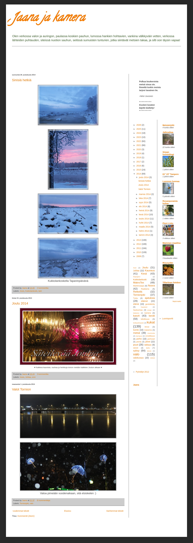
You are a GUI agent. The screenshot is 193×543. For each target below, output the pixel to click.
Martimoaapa (138, 286)
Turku (135, 298)
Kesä (144, 273)
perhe (139, 339)
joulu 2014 (144, 177)
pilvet (147, 341)
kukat (151, 322)
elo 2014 (143, 206)
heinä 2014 (144, 210)
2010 (139, 252)
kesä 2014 (144, 214)
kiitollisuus (145, 319)
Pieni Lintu (168, 223)
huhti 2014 (144, 222)
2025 (139, 129)
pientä (138, 342)
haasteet (144, 307)
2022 (139, 141)
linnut (147, 327)
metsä (136, 333)
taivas (149, 351)
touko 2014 (144, 218)
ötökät (152, 358)
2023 (139, 137)
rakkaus (148, 345)
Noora (151, 285)
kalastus (136, 313)
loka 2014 (144, 198)
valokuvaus (138, 358)
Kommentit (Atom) (26, 516)
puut (135, 344)
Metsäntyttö (168, 125)
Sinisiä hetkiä (21, 80)
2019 (139, 153)
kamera (148, 313)
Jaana (136, 385)
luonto (136, 330)
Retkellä (137, 291)
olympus (139, 336)
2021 (139, 145)
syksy (136, 350)
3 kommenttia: (43, 374)
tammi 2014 (144, 235)
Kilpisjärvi (136, 277)
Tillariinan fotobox (172, 282)
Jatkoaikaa (168, 132)
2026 (139, 125)
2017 (139, 161)
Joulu (22, 291)
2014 (139, 174)
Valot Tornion (21, 389)
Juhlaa (28, 377)
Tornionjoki (24, 503)
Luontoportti (167, 318)
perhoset (151, 339)
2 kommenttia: (43, 288)
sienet (135, 348)
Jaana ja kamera (48, 18)
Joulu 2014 (20, 303)
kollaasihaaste (138, 323)
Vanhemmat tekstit (114, 511)
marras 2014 (145, 194)
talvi (40, 291)
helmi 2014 (144, 231)
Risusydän (168, 263)
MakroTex (138, 282)
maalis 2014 (145, 227)
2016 (139, 165)
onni (33, 377)
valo (31, 503)
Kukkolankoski (31, 291)
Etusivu (67, 511)
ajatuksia (150, 298)
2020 (139, 149)
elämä (136, 304)
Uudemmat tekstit (21, 511)
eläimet (144, 301)
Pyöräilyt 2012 (142, 372)
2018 (139, 157)
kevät (152, 315)
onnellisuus (150, 336)
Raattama (145, 289)
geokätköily (150, 304)
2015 (139, 170)
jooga (149, 310)
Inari (134, 268)
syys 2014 (144, 202)
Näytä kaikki (177, 301)
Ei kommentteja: (44, 500)
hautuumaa (138, 310)
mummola (151, 333)
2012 (139, 244)
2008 (139, 256)
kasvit (136, 315)
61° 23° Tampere (171, 174)
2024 (139, 133)
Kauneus (150, 270)
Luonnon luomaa (171, 181)
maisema (148, 330)
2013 (139, 240)
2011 (139, 248)
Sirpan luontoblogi (168, 153)
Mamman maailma (172, 243)
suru (148, 348)
